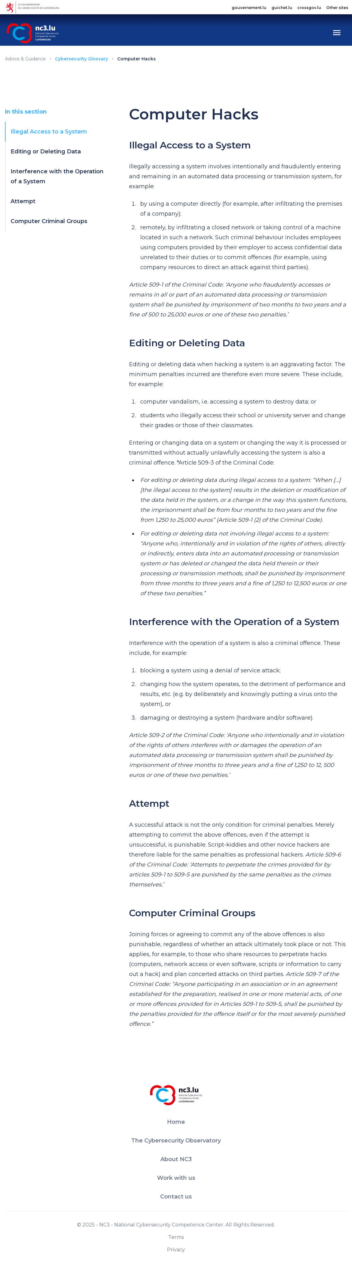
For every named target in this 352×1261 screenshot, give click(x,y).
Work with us (176, 1178)
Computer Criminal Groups (49, 221)
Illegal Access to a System (49, 131)
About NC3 (176, 1159)
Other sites (337, 7)
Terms (176, 1237)
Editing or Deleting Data (46, 151)
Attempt (23, 201)
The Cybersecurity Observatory (176, 1140)
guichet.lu (281, 7)
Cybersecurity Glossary (81, 59)
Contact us (176, 1196)
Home (176, 1122)
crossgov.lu (309, 7)
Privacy (176, 1250)
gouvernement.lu (249, 7)
